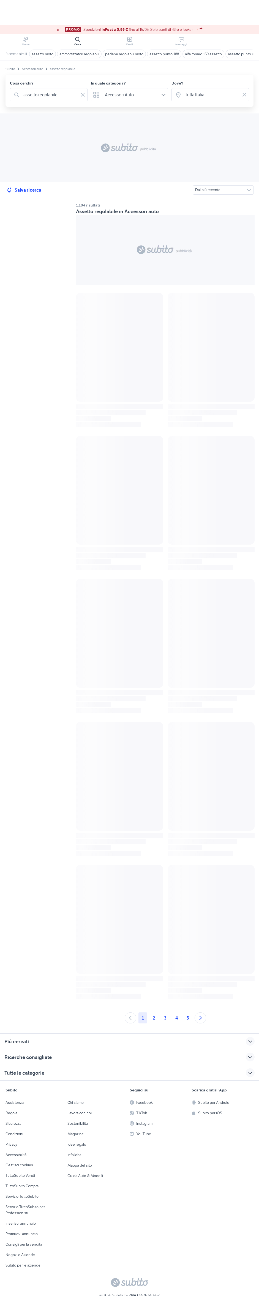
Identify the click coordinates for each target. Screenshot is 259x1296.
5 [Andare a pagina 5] (188, 1018)
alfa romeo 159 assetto (203, 53)
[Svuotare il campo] (83, 94)
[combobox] (50, 94)
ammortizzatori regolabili (79, 53)
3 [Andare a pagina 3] (165, 1018)
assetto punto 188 (164, 53)
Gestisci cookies (19, 1164)
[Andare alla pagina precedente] (130, 1017)
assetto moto (42, 53)
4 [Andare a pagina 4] (176, 1018)
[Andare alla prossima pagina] (200, 1017)
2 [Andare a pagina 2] (154, 1018)
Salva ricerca (23, 190)
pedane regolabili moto (124, 53)
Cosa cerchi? (22, 83)
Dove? (177, 83)
